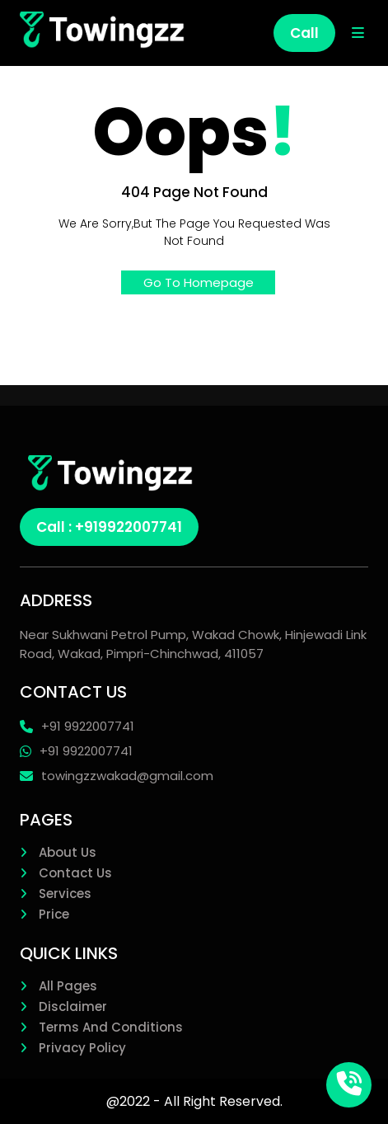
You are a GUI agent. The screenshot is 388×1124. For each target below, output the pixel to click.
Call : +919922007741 (109, 527)
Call (304, 33)
